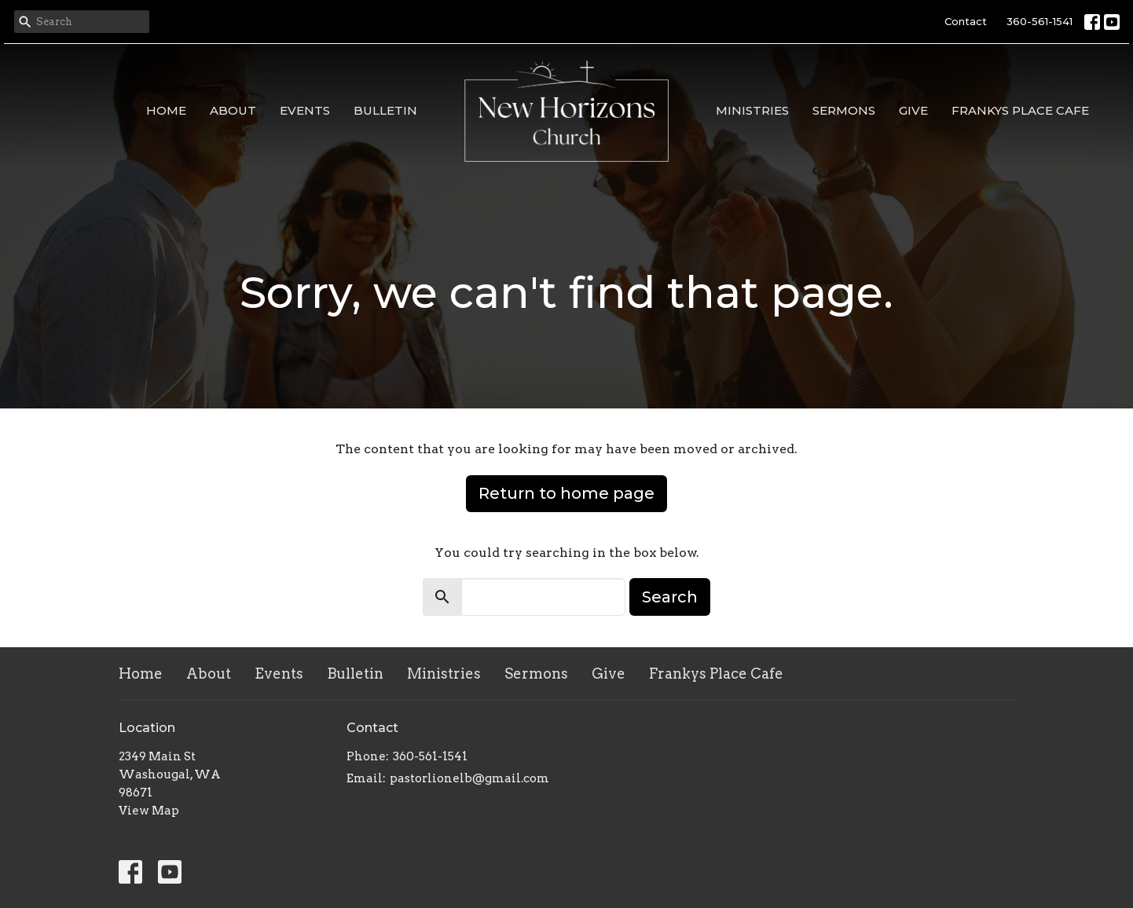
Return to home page (566, 493)
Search (670, 597)
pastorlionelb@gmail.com (469, 778)
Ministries (752, 110)
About (233, 110)
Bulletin (385, 110)
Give (913, 110)
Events (305, 110)
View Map (149, 811)
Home (166, 110)
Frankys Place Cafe (1020, 110)
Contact (965, 21)
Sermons (843, 110)
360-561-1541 (1039, 21)
